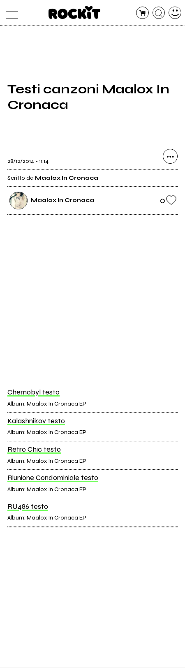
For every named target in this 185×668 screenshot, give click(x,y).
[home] (75, 12)
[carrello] (142, 13)
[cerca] (159, 13)
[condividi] (170, 157)
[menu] (10, 13)
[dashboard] (175, 13)
